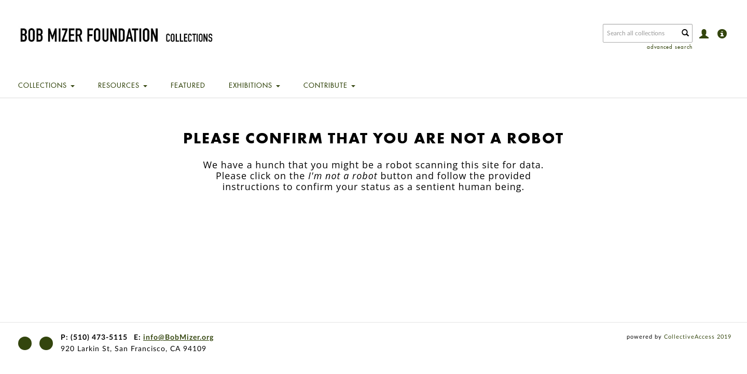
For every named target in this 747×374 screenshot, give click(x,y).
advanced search (670, 47)
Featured (188, 85)
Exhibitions (254, 85)
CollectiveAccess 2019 (697, 337)
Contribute (329, 85)
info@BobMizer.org (178, 337)
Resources (122, 85)
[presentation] (362, 225)
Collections (46, 85)
